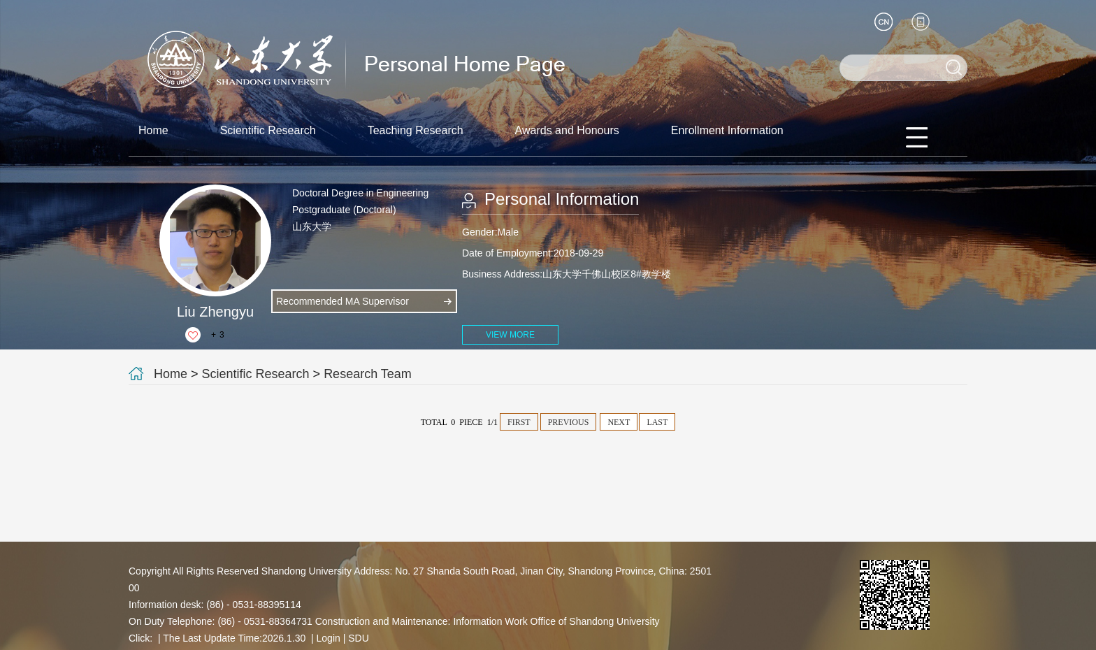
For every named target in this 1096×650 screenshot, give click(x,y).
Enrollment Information (727, 130)
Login (328, 638)
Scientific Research (268, 130)
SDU (358, 638)
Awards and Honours (567, 130)
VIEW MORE (510, 335)
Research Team (368, 374)
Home (153, 130)
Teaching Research (415, 130)
